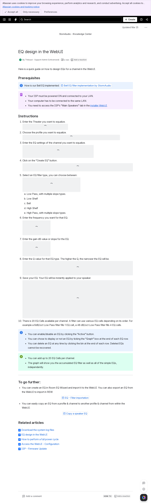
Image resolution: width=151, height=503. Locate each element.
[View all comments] (143, 483)
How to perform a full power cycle (40, 439)
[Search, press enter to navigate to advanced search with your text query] (70, 19)
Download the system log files (37, 429)
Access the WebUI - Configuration (40, 443)
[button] (86, 85)
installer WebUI (98, 105)
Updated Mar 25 (130, 27)
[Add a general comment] (32, 496)
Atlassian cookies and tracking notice (21, 6)
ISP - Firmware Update (34, 448)
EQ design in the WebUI (34, 434)
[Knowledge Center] (15, 19)
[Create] (130, 19)
